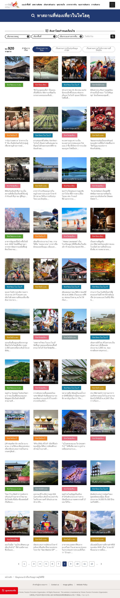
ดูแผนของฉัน (9, 590)
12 (92, 564)
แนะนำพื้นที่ (26, 5)
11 (85, 564)
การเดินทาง (95, 5)
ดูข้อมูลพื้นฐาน (11, 57)
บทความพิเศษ (37, 5)
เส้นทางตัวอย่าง (49, 5)
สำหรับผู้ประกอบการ (40, 584)
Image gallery (68, 584)
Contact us (55, 584)
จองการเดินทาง (84, 5)
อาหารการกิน (72, 5)
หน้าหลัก (8, 577)
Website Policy (82, 584)
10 (77, 564)
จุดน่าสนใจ (61, 5)
